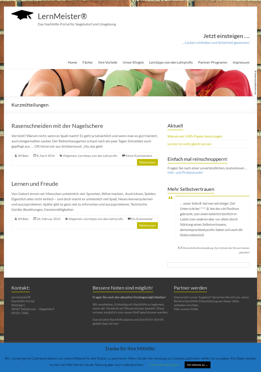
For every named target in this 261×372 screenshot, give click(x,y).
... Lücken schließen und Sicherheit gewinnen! (216, 42)
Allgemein (70, 155)
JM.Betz (23, 155)
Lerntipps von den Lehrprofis (171, 62)
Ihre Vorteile (107, 62)
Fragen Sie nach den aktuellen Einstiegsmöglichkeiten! (129, 297)
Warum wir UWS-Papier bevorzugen (194, 136)
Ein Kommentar (142, 219)
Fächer (88, 62)
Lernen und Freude (34, 183)
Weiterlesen (147, 162)
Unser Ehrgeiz (133, 62)
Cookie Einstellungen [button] (164, 365)
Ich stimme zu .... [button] (197, 365)
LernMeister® (62, 16)
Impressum (241, 62)
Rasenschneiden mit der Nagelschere (57, 125)
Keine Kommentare (139, 155)
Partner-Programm (212, 62)
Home (72, 62)
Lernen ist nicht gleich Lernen (189, 144)
